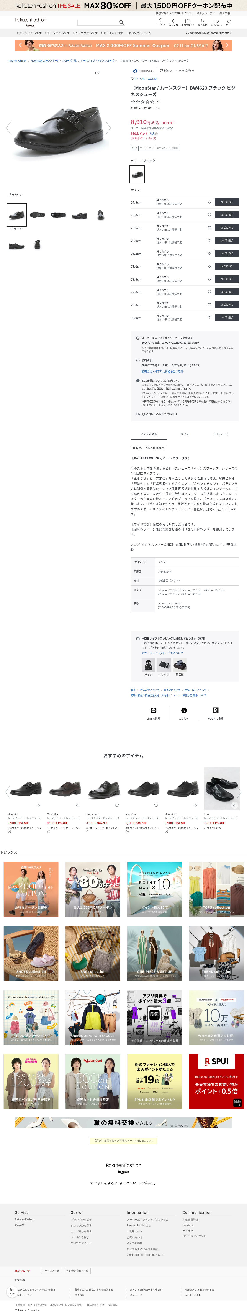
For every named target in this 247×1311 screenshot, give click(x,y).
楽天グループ (204, 13)
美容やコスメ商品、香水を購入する (94, 1285)
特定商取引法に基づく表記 (142, 1244)
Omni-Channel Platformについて (145, 1250)
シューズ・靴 (69, 60)
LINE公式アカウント (194, 1231)
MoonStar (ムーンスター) (44, 60)
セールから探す (80, 1232)
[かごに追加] (227, 202)
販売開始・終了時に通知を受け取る (162, 371)
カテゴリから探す (81, 1227)
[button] (58, 128)
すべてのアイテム (81, 1238)
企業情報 (20, 1300)
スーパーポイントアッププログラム (147, 1215)
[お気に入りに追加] (209, 202)
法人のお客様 (134, 1238)
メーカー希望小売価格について (190, 691)
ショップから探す (81, 1221)
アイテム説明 (149, 434)
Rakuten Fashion (17, 60)
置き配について (172, 686)
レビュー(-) (221, 434)
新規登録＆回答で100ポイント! (174, 13)
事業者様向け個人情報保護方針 (67, 1300)
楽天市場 (224, 13)
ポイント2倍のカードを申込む (146, 1285)
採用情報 (112, 1300)
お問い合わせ (134, 1232)
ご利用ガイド (134, 1227)
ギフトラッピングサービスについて (162, 653)
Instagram (188, 1226)
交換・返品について (195, 686)
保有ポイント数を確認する (199, 1285)
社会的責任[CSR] (96, 1300)
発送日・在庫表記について (145, 686)
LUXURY (20, 1220)
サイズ (185, 434)
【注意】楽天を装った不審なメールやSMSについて (123, 1136)
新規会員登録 (190, 1215)
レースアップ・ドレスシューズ (97, 60)
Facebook (188, 1220)
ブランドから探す (81, 1215)
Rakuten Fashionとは (139, 1221)
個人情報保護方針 (37, 1300)
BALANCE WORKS (146, 79)
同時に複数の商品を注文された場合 (150, 691)
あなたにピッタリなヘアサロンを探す (35, 1285)
